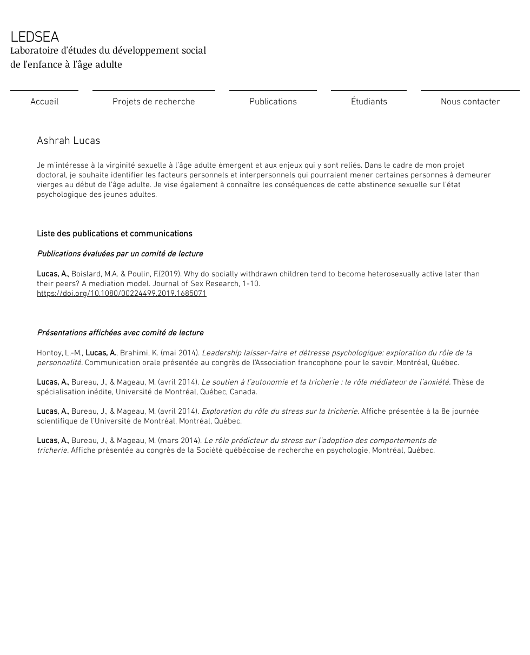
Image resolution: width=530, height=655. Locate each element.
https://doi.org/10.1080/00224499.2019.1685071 (122, 294)
